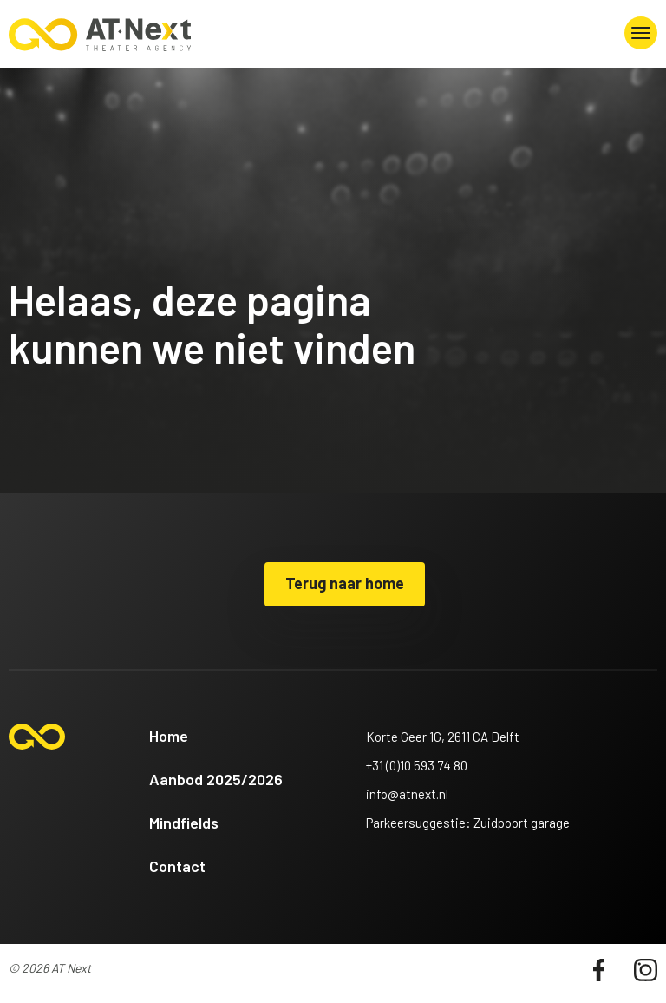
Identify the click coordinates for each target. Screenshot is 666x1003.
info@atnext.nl (407, 794)
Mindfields (184, 822)
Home (168, 735)
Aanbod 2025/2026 (216, 779)
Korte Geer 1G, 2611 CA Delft (442, 736)
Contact (177, 865)
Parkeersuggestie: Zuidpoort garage (468, 822)
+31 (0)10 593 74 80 (416, 765)
